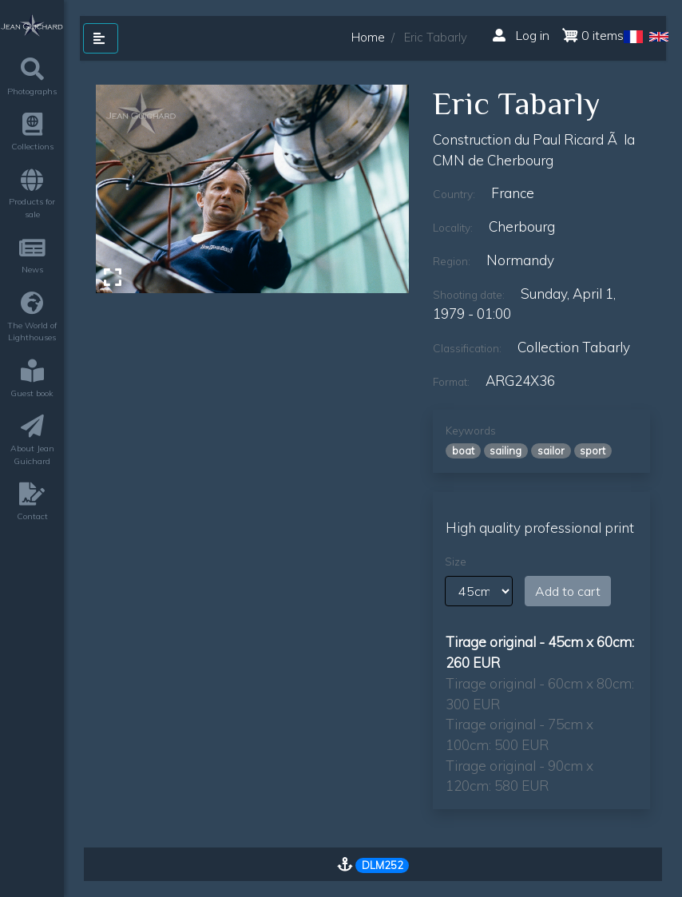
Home (368, 37)
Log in (521, 35)
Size (455, 561)
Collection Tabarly (573, 347)
